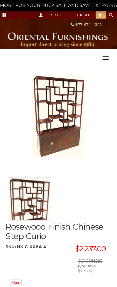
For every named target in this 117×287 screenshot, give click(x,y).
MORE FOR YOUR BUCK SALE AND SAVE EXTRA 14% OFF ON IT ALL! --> (58, 5)
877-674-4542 (86, 24)
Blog (55, 15)
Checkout (79, 15)
